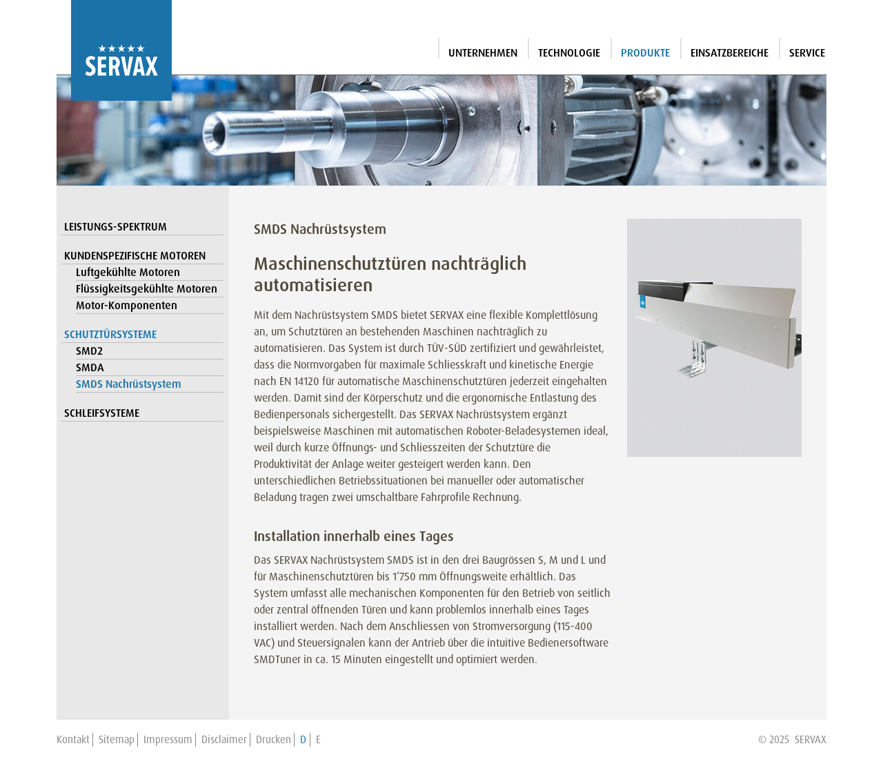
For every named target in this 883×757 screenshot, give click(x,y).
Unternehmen (482, 53)
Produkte (645, 53)
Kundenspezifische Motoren (135, 255)
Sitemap (117, 740)
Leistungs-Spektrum (115, 226)
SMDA (90, 367)
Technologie (569, 53)
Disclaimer (224, 740)
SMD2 (89, 351)
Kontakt (73, 740)
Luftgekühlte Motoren (128, 272)
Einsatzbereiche (729, 53)
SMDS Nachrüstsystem (128, 384)
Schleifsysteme (101, 413)
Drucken (273, 740)
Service (807, 53)
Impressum (167, 740)
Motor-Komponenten (126, 305)
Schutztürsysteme (110, 334)
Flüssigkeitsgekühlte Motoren (146, 289)
